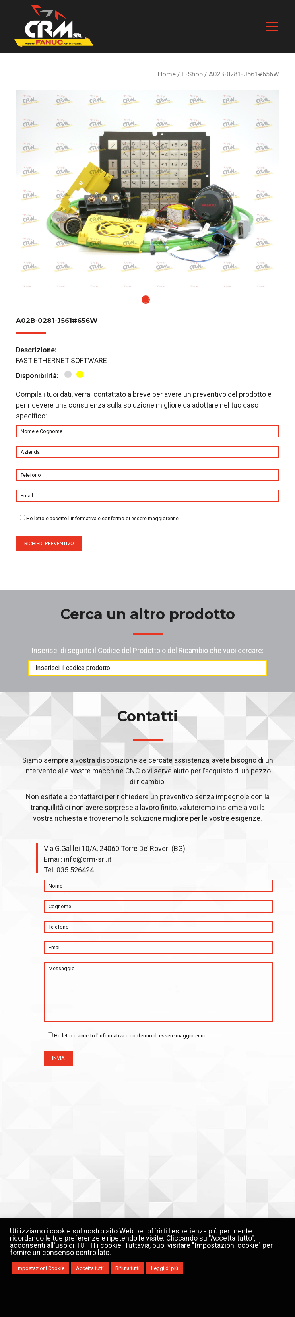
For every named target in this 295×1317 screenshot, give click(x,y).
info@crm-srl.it (87, 859)
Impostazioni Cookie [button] (40, 1268)
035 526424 (75, 870)
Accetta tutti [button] (90, 1268)
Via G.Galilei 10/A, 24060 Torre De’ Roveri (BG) (114, 848)
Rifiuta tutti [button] (127, 1268)
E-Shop (192, 74)
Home (167, 74)
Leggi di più (164, 1268)
